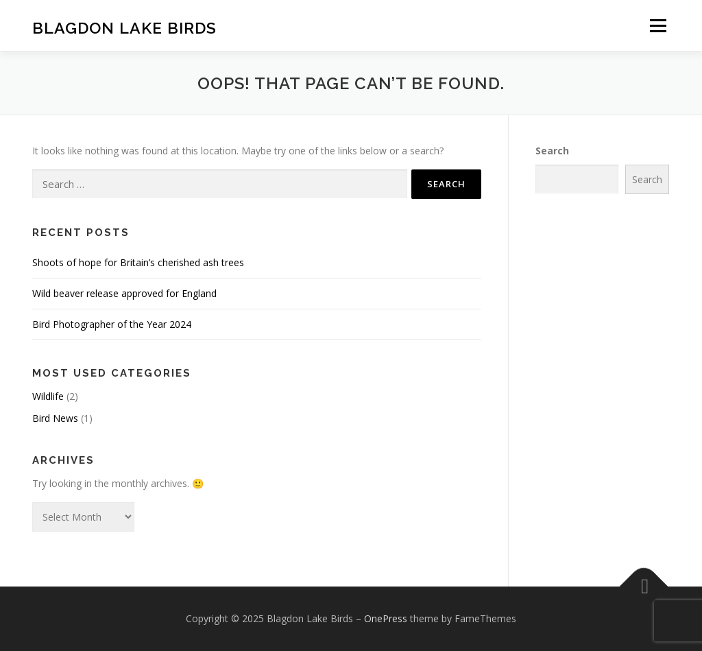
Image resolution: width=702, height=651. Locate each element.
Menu (658, 25)
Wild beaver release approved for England (124, 293)
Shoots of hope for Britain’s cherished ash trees (138, 262)
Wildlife (48, 396)
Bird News (55, 418)
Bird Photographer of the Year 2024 (111, 324)
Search (552, 150)
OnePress (385, 618)
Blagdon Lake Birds (124, 28)
